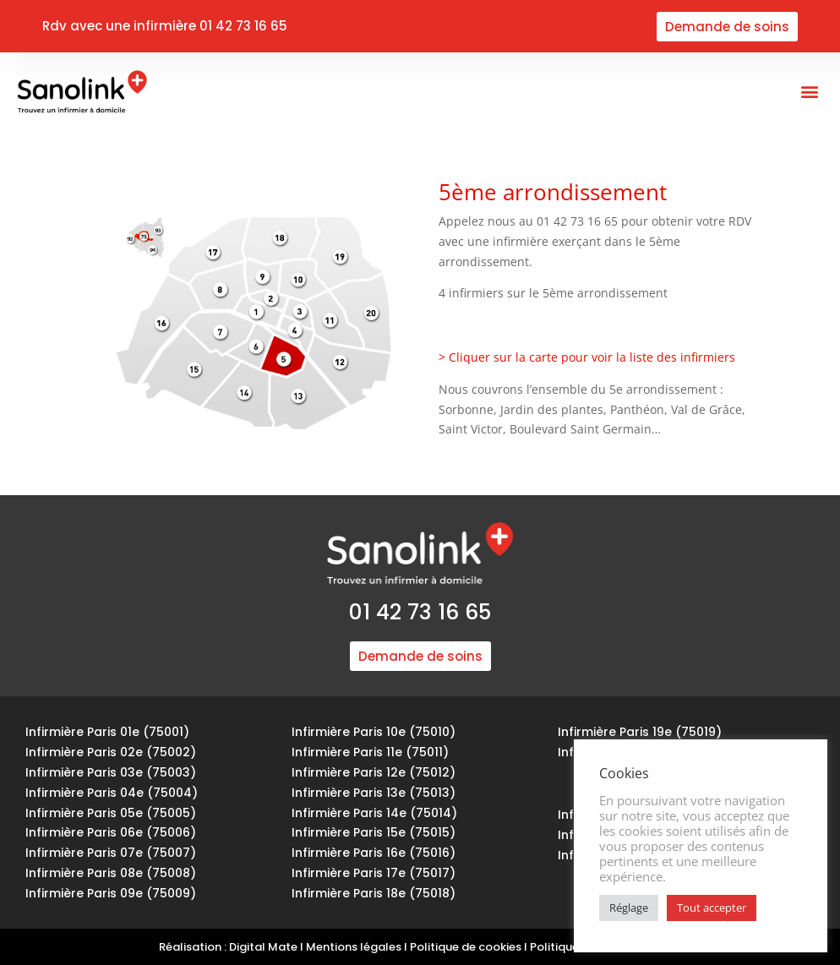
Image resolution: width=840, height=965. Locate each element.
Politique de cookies (465, 947)
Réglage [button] (628, 907)
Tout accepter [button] (711, 907)
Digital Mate (263, 947)
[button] (809, 92)
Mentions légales (353, 947)
